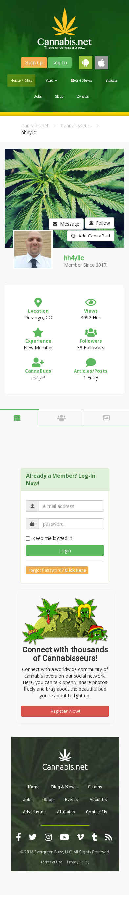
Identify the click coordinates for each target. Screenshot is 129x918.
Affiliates (66, 811)
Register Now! (65, 711)
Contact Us (96, 811)
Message (66, 224)
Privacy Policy (78, 862)
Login (65, 550)
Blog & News (81, 80)
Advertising (34, 811)
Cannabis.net (35, 125)
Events (83, 96)
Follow (99, 223)
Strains (111, 80)
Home (34, 786)
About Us (98, 799)
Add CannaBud (90, 236)
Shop (59, 96)
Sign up (34, 62)
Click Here (75, 570)
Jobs (38, 96)
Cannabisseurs (76, 125)
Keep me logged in (49, 538)
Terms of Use (51, 862)
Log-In (59, 62)
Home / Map (21, 80)
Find (51, 80)
